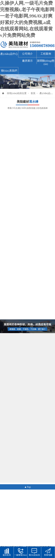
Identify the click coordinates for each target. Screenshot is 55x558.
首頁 (33, 93)
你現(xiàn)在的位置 (17, 93)
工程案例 (45, 53)
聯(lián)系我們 (9, 70)
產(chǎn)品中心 (9, 53)
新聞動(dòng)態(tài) (46, 62)
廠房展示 (27, 60)
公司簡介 (27, 53)
